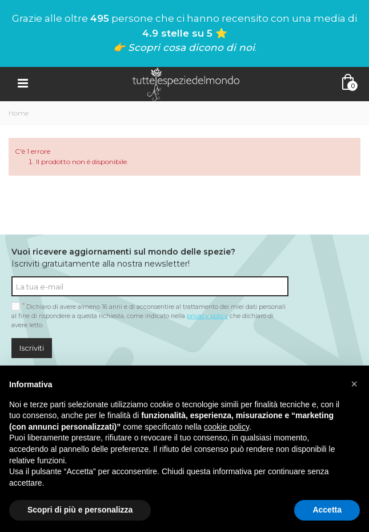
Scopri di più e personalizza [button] (80, 509)
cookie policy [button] (226, 426)
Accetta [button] (327, 509)
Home (19, 113)
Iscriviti (31, 347)
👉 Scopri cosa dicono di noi (184, 47)
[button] (354, 384)
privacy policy (207, 316)
